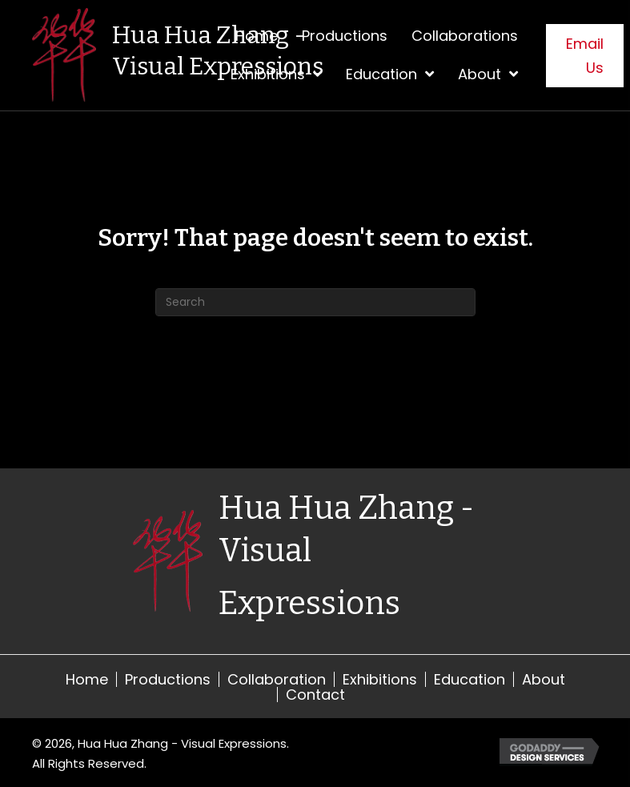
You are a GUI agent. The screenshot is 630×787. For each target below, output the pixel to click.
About (543, 679)
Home (87, 679)
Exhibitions (380, 679)
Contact (315, 694)
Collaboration (276, 679)
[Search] (315, 302)
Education (469, 679)
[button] (585, 55)
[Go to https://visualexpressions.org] (214, 55)
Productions (168, 679)
